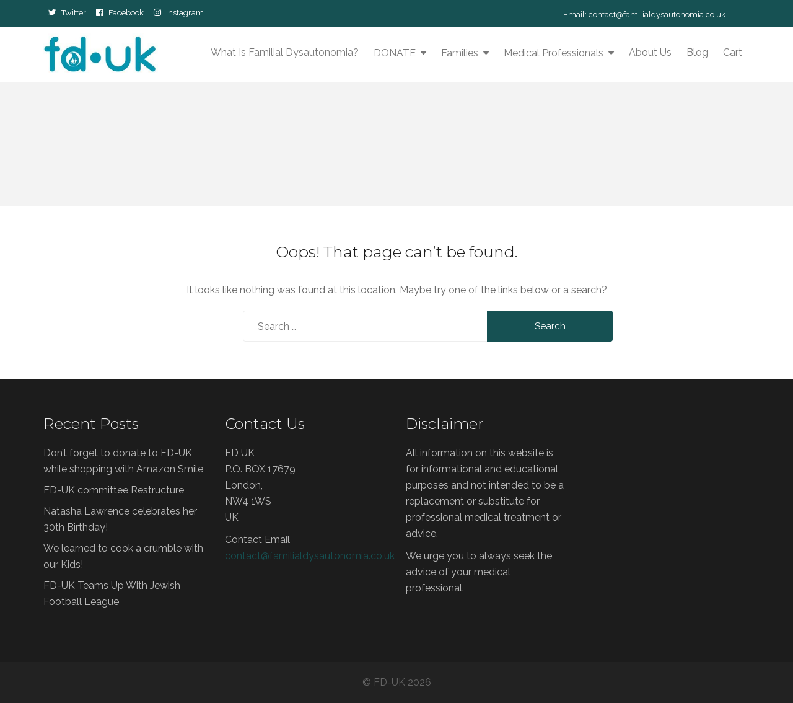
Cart (732, 52)
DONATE (395, 53)
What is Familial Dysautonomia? (285, 52)
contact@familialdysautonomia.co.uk (657, 14)
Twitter (73, 12)
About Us (650, 52)
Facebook (126, 12)
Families (459, 53)
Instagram (185, 12)
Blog (697, 52)
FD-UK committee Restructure (113, 490)
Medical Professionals (553, 53)
